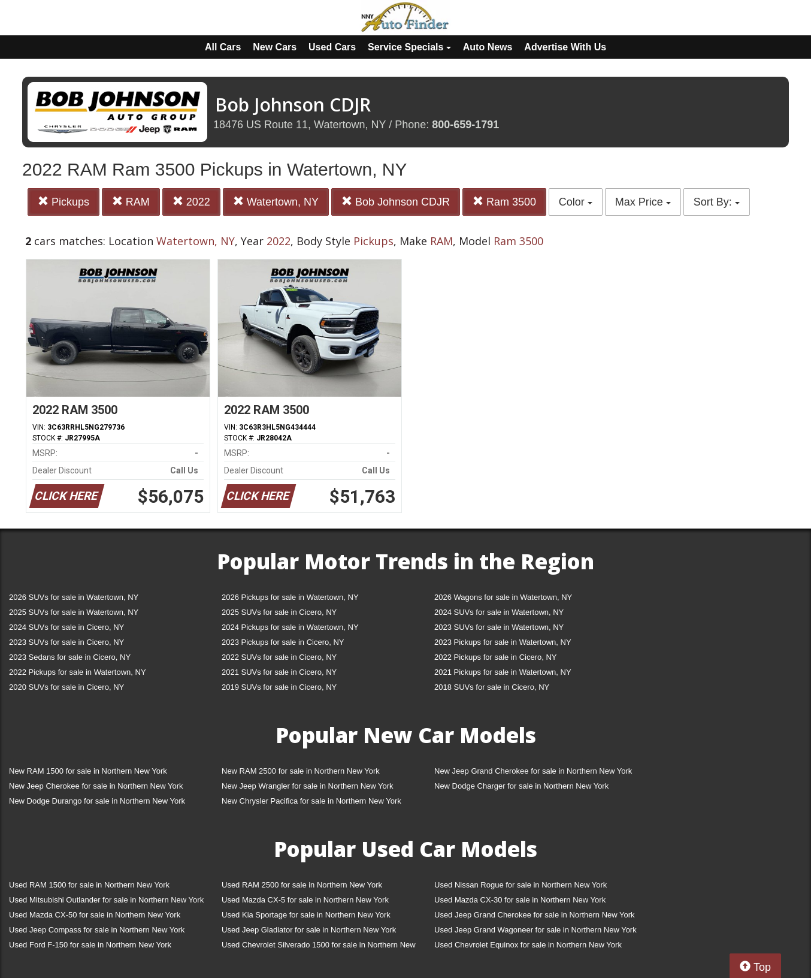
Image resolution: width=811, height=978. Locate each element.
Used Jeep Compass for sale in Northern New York (96, 929)
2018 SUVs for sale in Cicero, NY (491, 687)
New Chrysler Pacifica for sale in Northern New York (311, 800)
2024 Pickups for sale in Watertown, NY (290, 627)
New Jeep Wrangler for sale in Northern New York (308, 785)
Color (575, 202)
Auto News (488, 47)
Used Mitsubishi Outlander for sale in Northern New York (106, 899)
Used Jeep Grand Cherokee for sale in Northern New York (534, 914)
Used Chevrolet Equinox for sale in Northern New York (528, 944)
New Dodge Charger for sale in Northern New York (521, 785)
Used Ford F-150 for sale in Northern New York (90, 944)
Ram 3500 (504, 201)
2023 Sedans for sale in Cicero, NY (70, 657)
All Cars (223, 47)
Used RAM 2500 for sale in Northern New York (302, 884)
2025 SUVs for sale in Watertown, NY (73, 612)
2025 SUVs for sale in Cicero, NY (279, 612)
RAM (131, 201)
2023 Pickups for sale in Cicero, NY (283, 642)
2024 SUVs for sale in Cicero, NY (66, 627)
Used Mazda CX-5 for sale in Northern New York (305, 899)
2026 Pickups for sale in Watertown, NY (290, 597)
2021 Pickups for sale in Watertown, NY (502, 672)
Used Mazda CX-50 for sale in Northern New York (94, 914)
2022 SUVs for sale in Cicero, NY (279, 657)
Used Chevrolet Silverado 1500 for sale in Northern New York (319, 947)
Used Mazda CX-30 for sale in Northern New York (520, 899)
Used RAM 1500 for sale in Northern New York (89, 884)
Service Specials (409, 47)
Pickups (63, 201)
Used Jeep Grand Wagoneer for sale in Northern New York (535, 929)
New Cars (274, 47)
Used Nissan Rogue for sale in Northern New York (520, 884)
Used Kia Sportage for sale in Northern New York (306, 914)
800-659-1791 (465, 125)
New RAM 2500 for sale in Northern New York (301, 770)
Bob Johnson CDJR (395, 201)
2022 (191, 201)
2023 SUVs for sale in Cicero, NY (66, 642)
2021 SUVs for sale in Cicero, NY (279, 672)
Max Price (643, 202)
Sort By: (717, 202)
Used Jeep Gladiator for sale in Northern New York (309, 929)
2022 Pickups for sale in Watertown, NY (77, 672)
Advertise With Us (565, 47)
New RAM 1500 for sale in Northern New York (88, 770)
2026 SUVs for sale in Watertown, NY (73, 597)
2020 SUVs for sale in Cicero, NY (66, 687)
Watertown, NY (276, 201)
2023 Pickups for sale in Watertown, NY (502, 642)
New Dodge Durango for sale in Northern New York (97, 800)
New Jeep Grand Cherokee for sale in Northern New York (533, 770)
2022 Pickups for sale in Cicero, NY (495, 657)
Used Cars (332, 47)
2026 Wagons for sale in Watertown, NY (503, 597)
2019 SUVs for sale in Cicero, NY (279, 687)
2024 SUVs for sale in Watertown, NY (499, 612)
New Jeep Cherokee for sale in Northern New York (96, 785)
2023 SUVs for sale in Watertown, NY (499, 627)
